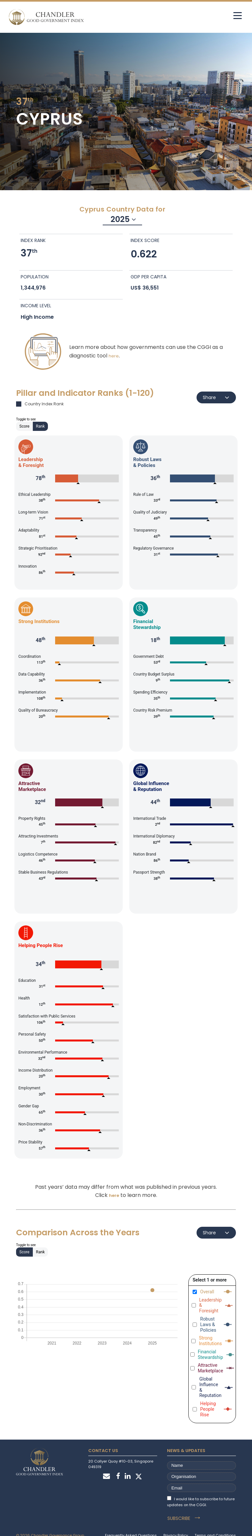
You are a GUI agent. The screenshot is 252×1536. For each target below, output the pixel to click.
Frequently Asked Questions (131, 1525)
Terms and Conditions (215, 1525)
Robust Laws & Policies (208, 1324)
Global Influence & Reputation (210, 1387)
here (114, 355)
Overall (207, 1291)
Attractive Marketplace (210, 1368)
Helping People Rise (208, 1409)
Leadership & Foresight (210, 1305)
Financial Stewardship (210, 1354)
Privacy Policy (175, 1525)
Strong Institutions (210, 1341)
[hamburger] (232, 15)
